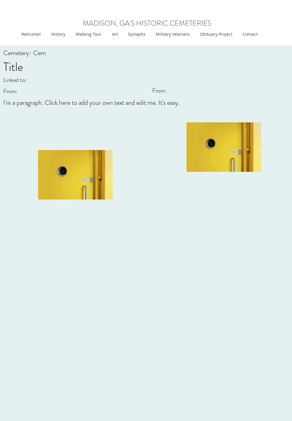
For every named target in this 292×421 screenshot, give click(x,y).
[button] (114, 34)
